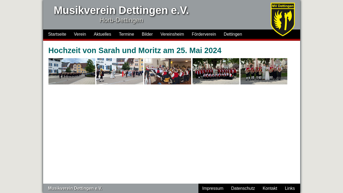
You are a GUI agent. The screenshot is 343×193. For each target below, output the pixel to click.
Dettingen (233, 34)
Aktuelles (102, 34)
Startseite (57, 34)
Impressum (212, 188)
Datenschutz (243, 188)
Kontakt (270, 188)
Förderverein (204, 34)
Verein (80, 34)
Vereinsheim (172, 34)
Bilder (147, 34)
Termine (126, 34)
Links (290, 188)
